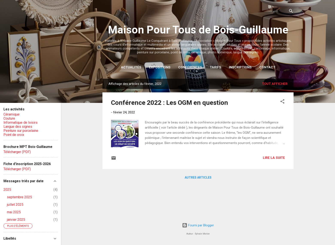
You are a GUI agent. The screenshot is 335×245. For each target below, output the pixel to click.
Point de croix (13, 135)
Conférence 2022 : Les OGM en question (169, 102)
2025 (7, 190)
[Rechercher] (291, 11)
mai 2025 (14, 212)
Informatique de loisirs (20, 122)
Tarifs (215, 67)
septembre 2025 (19, 197)
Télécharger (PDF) (17, 152)
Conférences (190, 67)
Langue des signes (17, 127)
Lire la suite (274, 158)
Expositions (160, 67)
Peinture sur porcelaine (20, 131)
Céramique (11, 114)
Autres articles (198, 177)
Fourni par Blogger (198, 225)
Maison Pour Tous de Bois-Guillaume (198, 30)
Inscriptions (240, 67)
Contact (267, 67)
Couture (9, 118)
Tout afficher (275, 84)
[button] (282, 102)
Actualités (131, 67)
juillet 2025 (15, 205)
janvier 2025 (16, 220)
